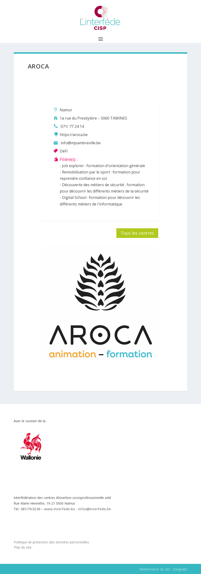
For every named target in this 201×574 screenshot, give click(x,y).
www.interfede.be (59, 509)
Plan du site (23, 547)
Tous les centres (137, 233)
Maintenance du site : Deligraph (163, 569)
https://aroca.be (74, 134)
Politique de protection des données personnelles (51, 542)
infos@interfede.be (94, 509)
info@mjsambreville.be (81, 142)
